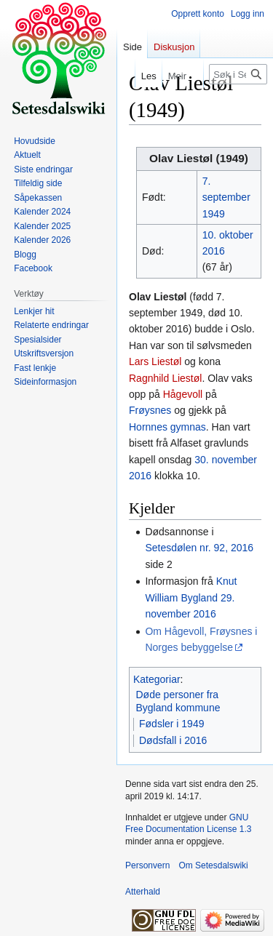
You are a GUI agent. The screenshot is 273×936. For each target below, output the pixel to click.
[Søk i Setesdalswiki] (238, 74)
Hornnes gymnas (167, 427)
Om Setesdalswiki (213, 865)
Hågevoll (182, 394)
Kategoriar (157, 679)
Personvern (147, 865)
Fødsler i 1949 (171, 723)
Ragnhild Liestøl (165, 378)
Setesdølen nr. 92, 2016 (199, 547)
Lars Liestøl (155, 361)
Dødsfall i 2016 (173, 740)
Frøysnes (150, 410)
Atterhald (142, 892)
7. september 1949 (226, 197)
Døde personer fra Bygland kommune (178, 701)
